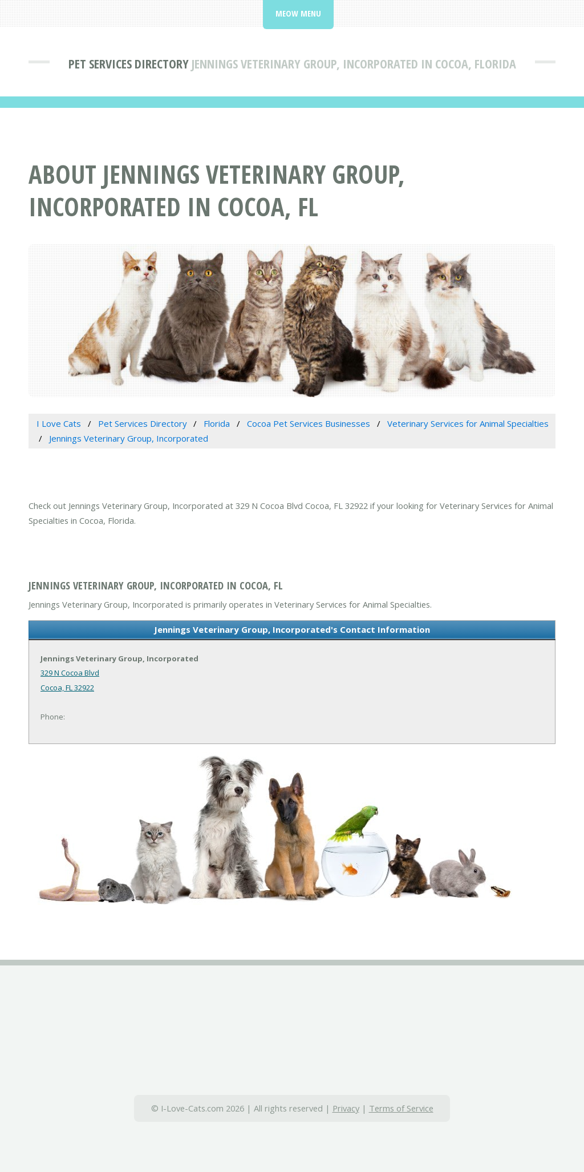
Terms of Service (401, 1108)
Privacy (345, 1108)
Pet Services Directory (128, 63)
